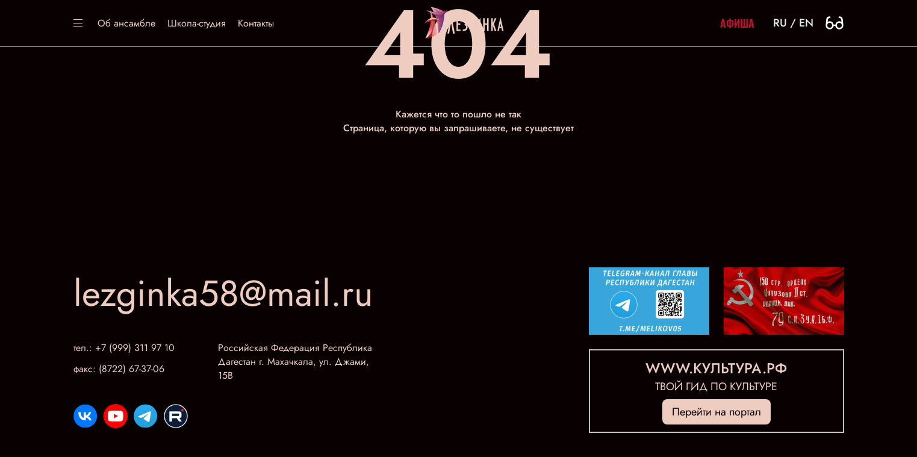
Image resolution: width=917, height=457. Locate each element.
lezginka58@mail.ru (223, 293)
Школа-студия (196, 23)
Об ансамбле (126, 23)
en (806, 22)
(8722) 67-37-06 (131, 369)
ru (780, 22)
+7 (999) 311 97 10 (135, 348)
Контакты (256, 23)
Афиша (737, 23)
